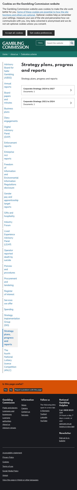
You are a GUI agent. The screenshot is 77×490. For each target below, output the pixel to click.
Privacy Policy (8, 457)
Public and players (9, 408)
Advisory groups (9, 428)
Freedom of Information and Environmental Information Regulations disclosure (11, 176)
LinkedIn (43, 417)
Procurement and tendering (10, 282)
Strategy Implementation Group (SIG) (11, 320)
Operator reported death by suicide (8, 255)
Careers (24, 408)
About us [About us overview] (6, 424)
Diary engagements (11, 119)
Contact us (25, 411)
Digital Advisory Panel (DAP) (8, 132)
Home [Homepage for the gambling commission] (5, 54)
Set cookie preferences (41, 32)
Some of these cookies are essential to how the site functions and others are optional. (35, 13)
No (11, 390)
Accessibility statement (12, 453)
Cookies (5, 462)
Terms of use (7, 466)
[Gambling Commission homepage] (15, 48)
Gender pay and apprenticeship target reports (11, 200)
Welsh (5, 475)
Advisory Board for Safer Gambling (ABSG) (9, 71)
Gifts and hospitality (9, 214)
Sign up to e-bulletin (64, 439)
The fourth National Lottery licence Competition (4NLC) (10, 360)
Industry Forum (8, 223)
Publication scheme (29, 54)
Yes (6, 390)
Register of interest (9, 293)
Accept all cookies (14, 32)
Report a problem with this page (28, 390)
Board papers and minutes (8, 97)
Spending (8, 309)
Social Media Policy (10, 471)
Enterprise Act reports (9, 155)
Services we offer (8, 302)
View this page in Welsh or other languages (20, 480)
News (23, 405)
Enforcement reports (10, 144)
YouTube (43, 420)
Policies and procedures (9, 269)
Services (24, 415)
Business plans (8, 110)
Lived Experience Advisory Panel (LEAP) (9, 238)
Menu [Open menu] (40, 43)
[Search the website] (72, 43)
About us (14, 54)
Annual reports (7, 85)
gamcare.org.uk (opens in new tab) (67, 425)
